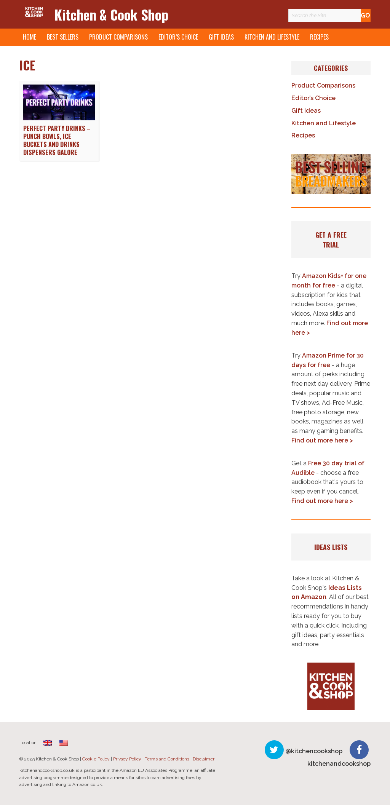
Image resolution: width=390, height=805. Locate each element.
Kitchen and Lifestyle (272, 37)
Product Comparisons (118, 37)
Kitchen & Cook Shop (111, 14)
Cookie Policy (96, 759)
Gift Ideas (221, 37)
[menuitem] (48, 742)
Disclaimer (203, 759)
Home (29, 37)
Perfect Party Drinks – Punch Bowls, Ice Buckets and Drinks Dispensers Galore (57, 140)
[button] (331, 173)
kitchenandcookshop (339, 763)
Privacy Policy (127, 759)
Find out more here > (322, 440)
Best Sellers (62, 37)
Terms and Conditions (167, 759)
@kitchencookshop (314, 751)
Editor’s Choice (178, 37)
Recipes (319, 37)
